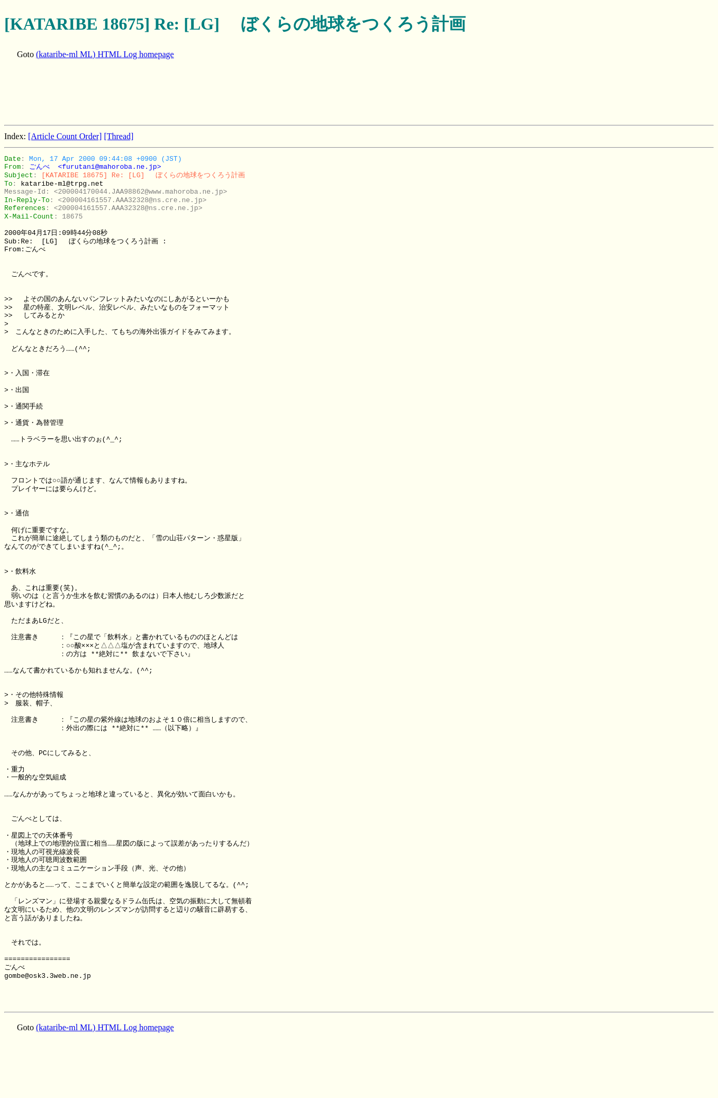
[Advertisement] (196, 93)
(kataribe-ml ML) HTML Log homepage (105, 54)
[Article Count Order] (65, 136)
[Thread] (118, 136)
